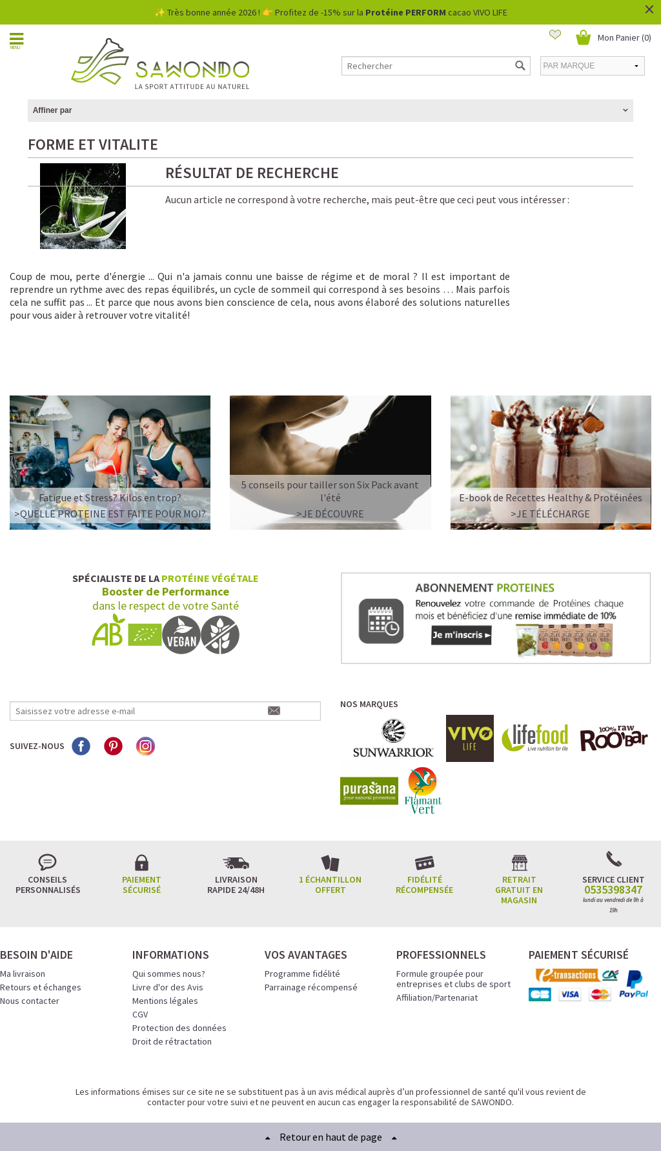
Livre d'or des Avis (167, 938)
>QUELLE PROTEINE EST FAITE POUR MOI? (110, 465)
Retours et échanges (40, 938)
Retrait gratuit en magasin (519, 840)
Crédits (376, 1092)
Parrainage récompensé (311, 938)
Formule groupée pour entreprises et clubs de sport (453, 930)
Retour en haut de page (331, 1136)
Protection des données (179, 979)
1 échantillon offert (330, 835)
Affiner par (52, 110)
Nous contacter (29, 951)
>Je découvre (330, 465)
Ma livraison (22, 924)
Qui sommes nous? (168, 924)
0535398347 (613, 841)
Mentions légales (165, 951)
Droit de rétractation (172, 992)
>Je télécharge (550, 465)
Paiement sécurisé (141, 835)
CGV (140, 965)
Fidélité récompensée (424, 835)
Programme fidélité (302, 924)
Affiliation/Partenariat (437, 948)
